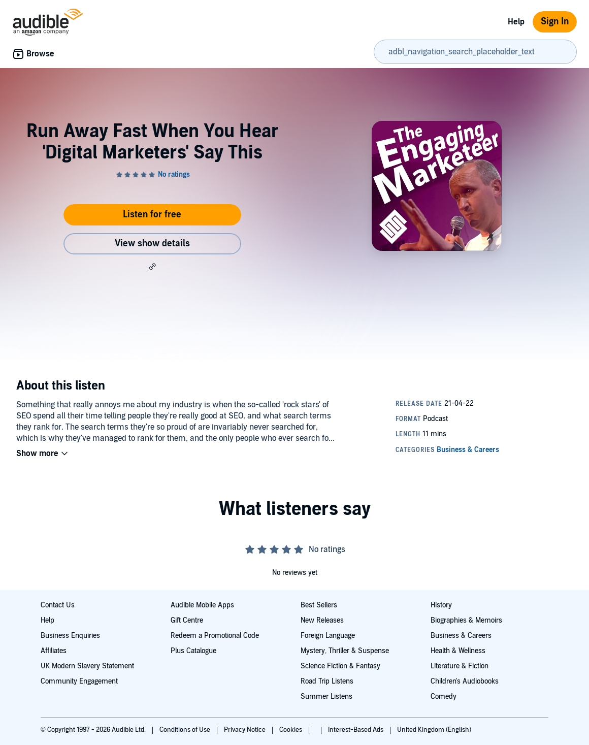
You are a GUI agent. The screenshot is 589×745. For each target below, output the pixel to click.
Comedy (443, 696)
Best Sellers (319, 605)
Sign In (555, 21)
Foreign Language (328, 635)
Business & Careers (461, 635)
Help (516, 22)
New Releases (322, 620)
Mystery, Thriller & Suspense (345, 650)
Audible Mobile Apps (202, 605)
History (441, 605)
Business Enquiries (70, 635)
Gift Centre (187, 620)
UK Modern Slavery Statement (87, 666)
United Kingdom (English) (434, 730)
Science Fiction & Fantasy (340, 666)
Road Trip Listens (327, 681)
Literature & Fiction (459, 666)
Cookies (291, 730)
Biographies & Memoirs (466, 620)
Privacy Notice (245, 730)
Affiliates (54, 650)
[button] (152, 267)
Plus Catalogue (193, 650)
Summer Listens (326, 696)
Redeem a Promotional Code (215, 635)
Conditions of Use (185, 730)
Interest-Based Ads (356, 730)
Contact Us (58, 605)
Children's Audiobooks (465, 681)
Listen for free (152, 214)
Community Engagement (79, 681)
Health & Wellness (458, 650)
